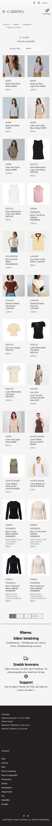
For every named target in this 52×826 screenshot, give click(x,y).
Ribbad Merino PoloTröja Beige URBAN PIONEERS (38, 596)
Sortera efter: (15, 48)
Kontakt (4, 804)
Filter (24, 37)
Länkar (45, 3)
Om (3, 796)
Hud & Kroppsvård (9, 775)
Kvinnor (6, 24)
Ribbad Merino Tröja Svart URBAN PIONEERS (13, 542)
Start (3, 759)
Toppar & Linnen (14, 27)
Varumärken (6, 788)
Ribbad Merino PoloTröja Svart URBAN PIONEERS (13, 596)
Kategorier (27, 24)
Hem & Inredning (8, 771)
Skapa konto (6, 792)
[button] (46, 11)
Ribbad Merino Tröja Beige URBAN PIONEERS (38, 542)
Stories (4, 783)
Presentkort (6, 779)
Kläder (16, 24)
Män (3, 767)
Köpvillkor (5, 800)
